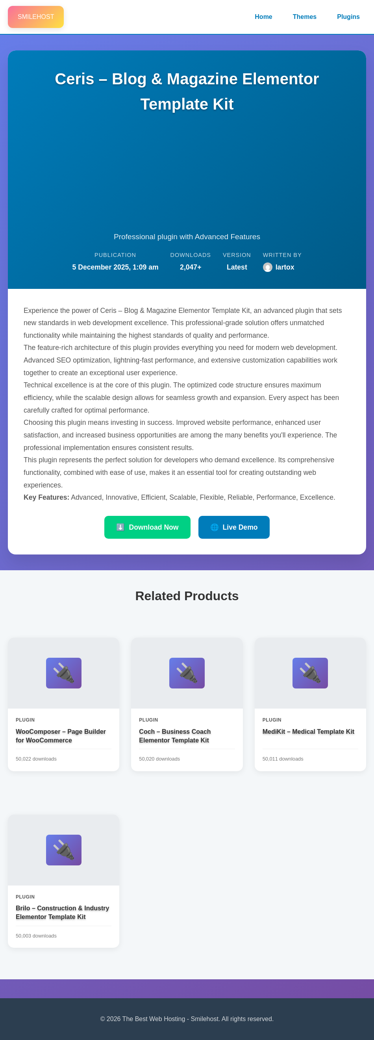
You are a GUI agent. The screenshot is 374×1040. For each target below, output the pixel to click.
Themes (305, 16)
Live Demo (234, 527)
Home (263, 16)
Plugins (348, 16)
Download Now (147, 527)
